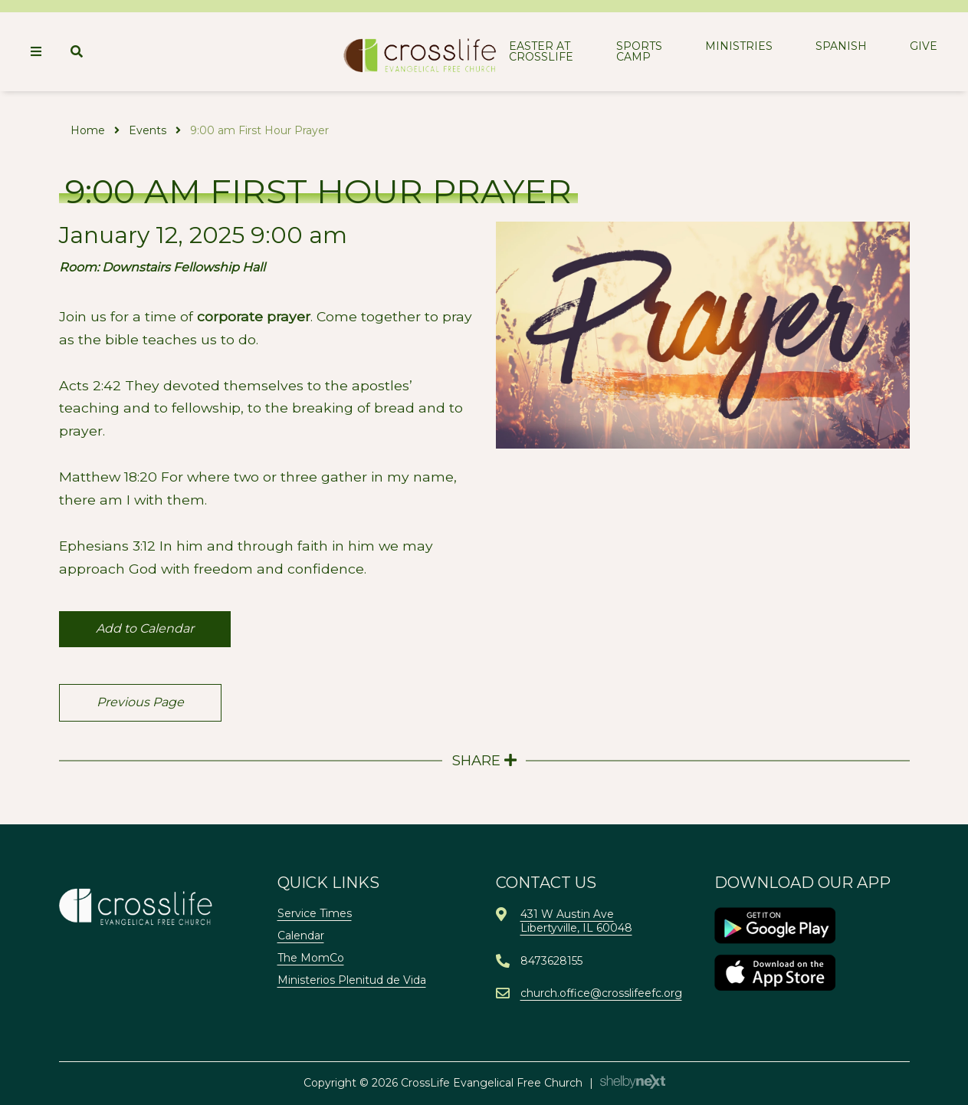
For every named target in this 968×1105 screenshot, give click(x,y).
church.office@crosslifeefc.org (601, 993)
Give (923, 46)
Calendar (300, 935)
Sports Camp (639, 51)
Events (147, 130)
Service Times (314, 913)
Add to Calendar (145, 628)
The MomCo (310, 958)
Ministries (739, 46)
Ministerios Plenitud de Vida (351, 980)
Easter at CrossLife (541, 51)
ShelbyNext (632, 1082)
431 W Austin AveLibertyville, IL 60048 (576, 921)
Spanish (841, 46)
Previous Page (140, 702)
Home (88, 130)
